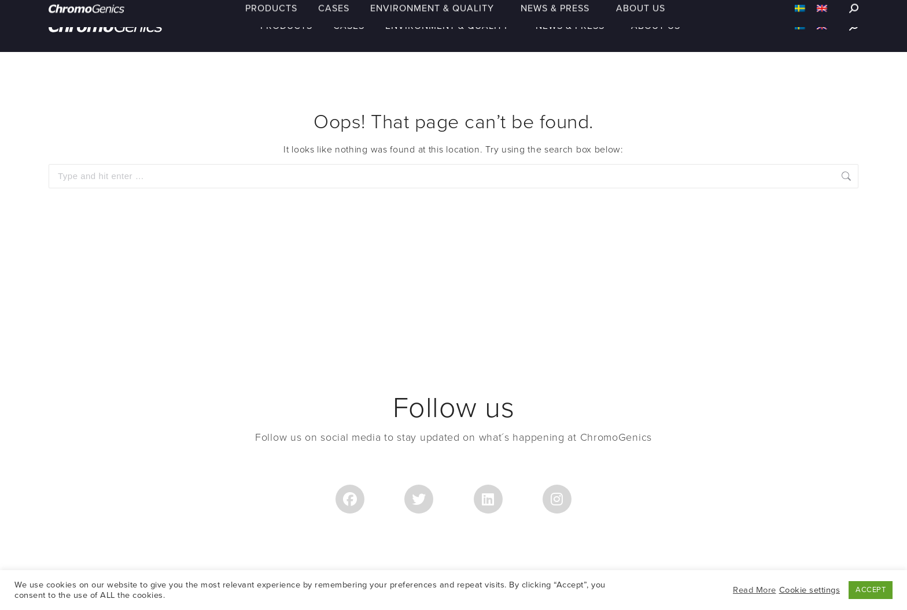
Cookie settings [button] (809, 590)
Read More (754, 590)
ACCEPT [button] (871, 589)
